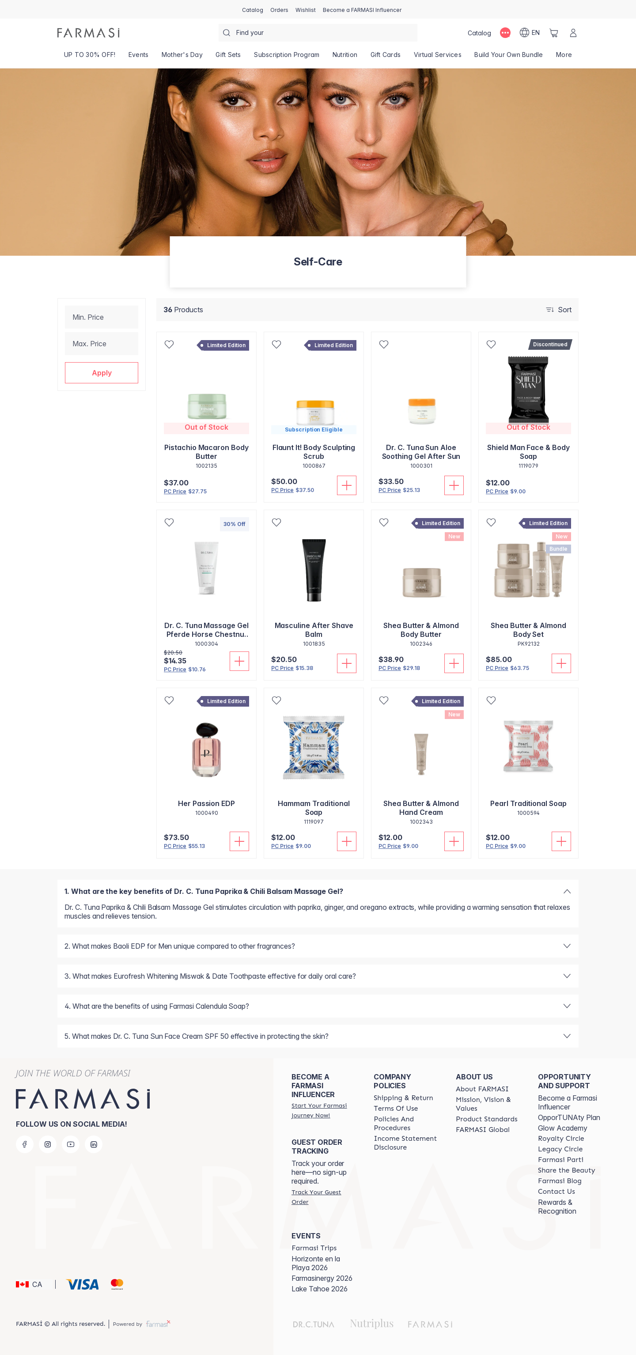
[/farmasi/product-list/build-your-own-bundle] (509, 57)
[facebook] (25, 1144)
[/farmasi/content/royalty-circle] (561, 1138)
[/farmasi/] (88, 32)
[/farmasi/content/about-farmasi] (482, 1089)
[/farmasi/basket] (554, 32)
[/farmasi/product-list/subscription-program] (287, 57)
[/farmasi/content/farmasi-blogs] (560, 1181)
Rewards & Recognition (557, 1206)
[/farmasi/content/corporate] (483, 1129)
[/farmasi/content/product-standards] (487, 1119)
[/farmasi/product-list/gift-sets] (228, 57)
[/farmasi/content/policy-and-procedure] (407, 1123)
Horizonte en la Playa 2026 (316, 1263)
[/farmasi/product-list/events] (138, 57)
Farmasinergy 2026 (322, 1278)
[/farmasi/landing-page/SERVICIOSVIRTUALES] (437, 57)
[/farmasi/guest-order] (325, 1197)
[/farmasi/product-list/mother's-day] (182, 57)
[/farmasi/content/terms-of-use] (396, 1108)
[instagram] (48, 1144)
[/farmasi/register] (279, 9)
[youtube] (71, 1144)
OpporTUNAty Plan (569, 1117)
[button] (101, 372)
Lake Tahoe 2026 (320, 1288)
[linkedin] (93, 1144)
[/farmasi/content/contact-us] (556, 1191)
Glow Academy (562, 1128)
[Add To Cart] (346, 485)
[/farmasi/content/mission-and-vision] (489, 1104)
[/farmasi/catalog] (252, 9)
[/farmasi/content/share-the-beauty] (566, 1170)
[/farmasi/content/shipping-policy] (403, 1098)
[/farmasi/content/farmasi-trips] (314, 1248)
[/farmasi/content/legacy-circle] (560, 1149)
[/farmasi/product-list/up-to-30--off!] (89, 57)
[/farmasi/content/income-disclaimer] (407, 1143)
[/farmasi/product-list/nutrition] (345, 57)
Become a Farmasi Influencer (567, 1102)
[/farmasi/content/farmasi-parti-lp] (560, 1159)
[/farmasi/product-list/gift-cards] (385, 57)
